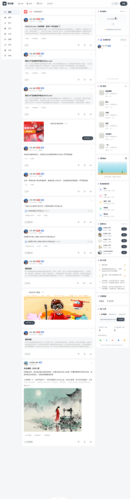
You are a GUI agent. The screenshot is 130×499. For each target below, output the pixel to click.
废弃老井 (38, 435)
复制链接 (120, 319)
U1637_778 (107, 239)
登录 (123, 3)
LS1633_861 (33, 362)
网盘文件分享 (30, 215)
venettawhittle (108, 251)
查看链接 (68, 154)
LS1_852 (32, 19)
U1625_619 (107, 228)
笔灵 (32, 185)
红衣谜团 (28, 435)
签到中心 (123, 11)
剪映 (32, 158)
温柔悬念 (47, 435)
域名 (27, 38)
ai (26, 158)
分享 (39, 215)
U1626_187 (107, 233)
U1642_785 (107, 245)
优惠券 (101, 301)
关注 (124, 229)
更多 (125, 86)
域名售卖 (35, 38)
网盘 (46, 215)
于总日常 (110, 301)
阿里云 (44, 38)
